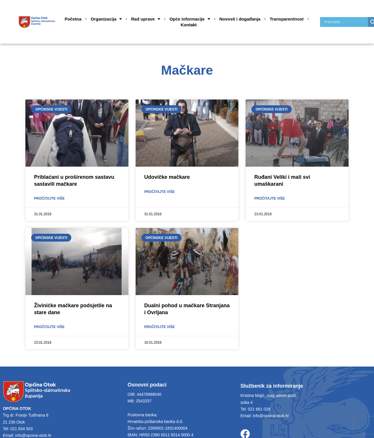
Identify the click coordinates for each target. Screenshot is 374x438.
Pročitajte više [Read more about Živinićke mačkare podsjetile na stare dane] (49, 327)
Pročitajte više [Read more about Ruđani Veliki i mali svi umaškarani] (269, 199)
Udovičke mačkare (167, 177)
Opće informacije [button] (189, 19)
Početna (73, 18)
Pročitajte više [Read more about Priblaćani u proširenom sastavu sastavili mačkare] (49, 199)
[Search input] (345, 22)
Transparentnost (287, 18)
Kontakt (189, 24)
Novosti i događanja (240, 18)
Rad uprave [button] (145, 19)
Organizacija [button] (106, 19)
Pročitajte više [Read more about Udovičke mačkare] (159, 192)
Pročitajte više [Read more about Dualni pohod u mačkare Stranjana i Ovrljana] (159, 327)
